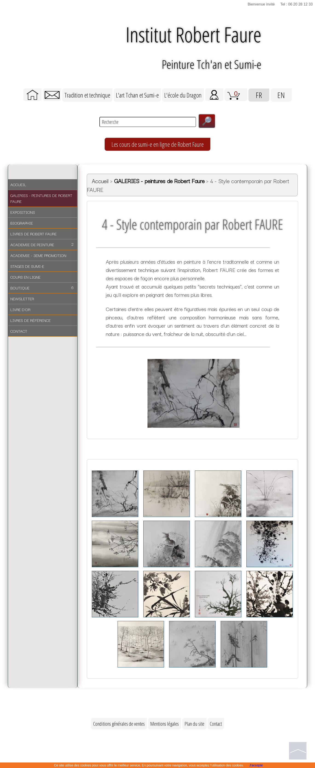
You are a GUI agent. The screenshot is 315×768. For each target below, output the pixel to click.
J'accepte (256, 765)
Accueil (100, 181)
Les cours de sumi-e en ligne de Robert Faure (157, 145)
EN (281, 95)
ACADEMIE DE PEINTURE (42, 245)
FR (259, 95)
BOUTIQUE (42, 288)
